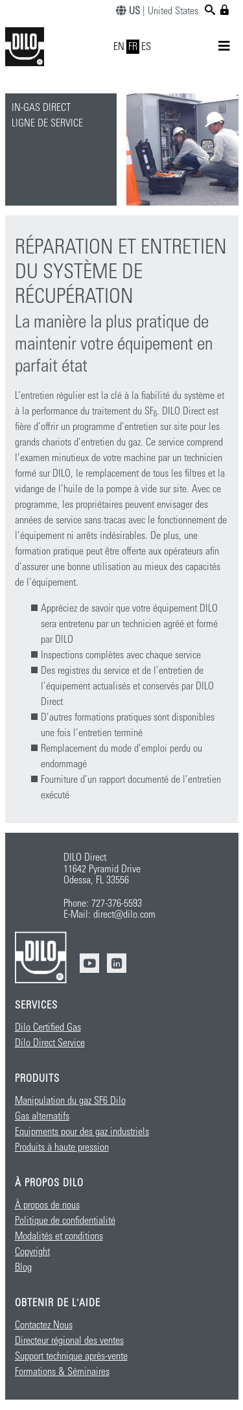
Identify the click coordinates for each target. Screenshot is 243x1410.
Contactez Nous (44, 1325)
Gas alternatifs (42, 1116)
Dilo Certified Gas (48, 1027)
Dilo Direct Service (50, 1043)
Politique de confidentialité (65, 1220)
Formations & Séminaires (62, 1372)
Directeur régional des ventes (69, 1340)
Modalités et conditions (59, 1236)
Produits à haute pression (62, 1147)
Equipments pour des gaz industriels (82, 1132)
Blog (23, 1267)
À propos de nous (47, 1205)
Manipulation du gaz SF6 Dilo (70, 1100)
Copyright (32, 1252)
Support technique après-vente (71, 1356)
